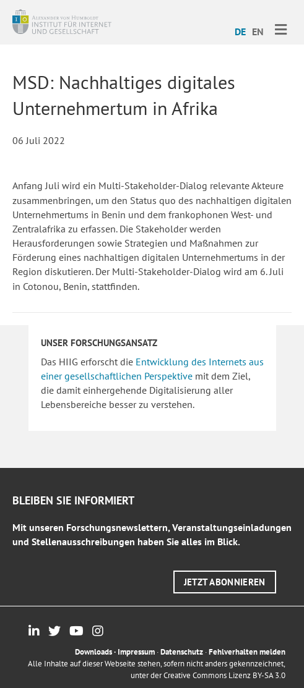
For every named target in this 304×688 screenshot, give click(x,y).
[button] (224, 582)
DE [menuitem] (240, 31)
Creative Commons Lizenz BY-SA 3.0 (224, 675)
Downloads (93, 652)
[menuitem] (240, 31)
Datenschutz (181, 652)
